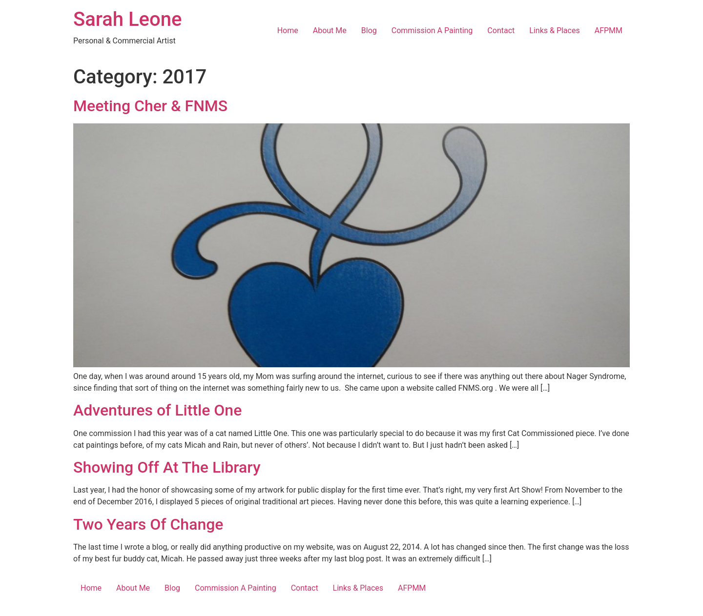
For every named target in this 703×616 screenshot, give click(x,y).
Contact (501, 30)
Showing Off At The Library (167, 467)
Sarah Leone (127, 19)
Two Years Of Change (148, 524)
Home (287, 30)
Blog (369, 30)
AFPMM (608, 30)
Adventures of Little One (157, 410)
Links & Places (554, 30)
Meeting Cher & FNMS (150, 106)
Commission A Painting (432, 30)
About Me (330, 30)
